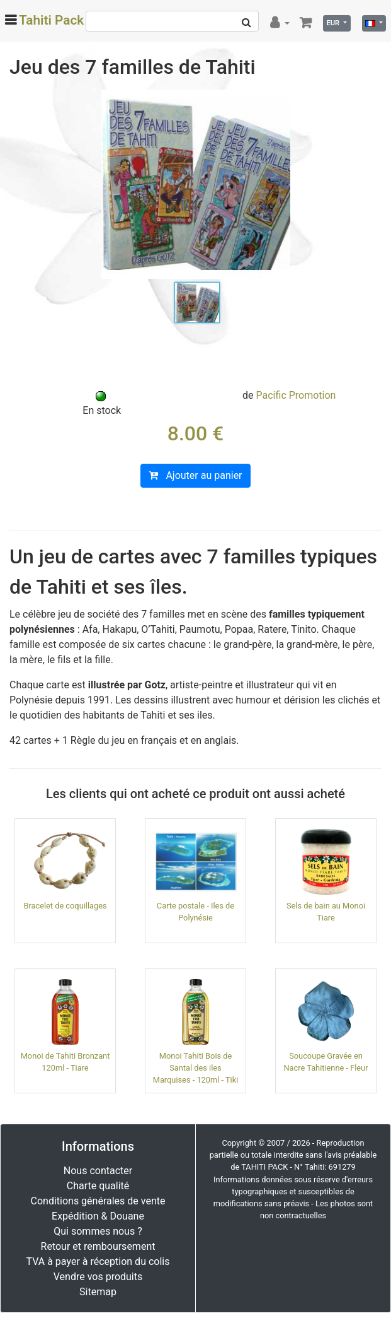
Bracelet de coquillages (64, 905)
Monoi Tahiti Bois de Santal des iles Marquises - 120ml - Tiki (196, 1068)
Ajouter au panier (195, 475)
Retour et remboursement (98, 1246)
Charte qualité (98, 1186)
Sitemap (97, 1292)
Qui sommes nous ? (98, 1231)
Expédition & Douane (98, 1216)
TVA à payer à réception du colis (98, 1261)
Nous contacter (98, 1171)
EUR (333, 23)
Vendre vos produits (98, 1277)
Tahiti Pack (51, 20)
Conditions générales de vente (98, 1201)
